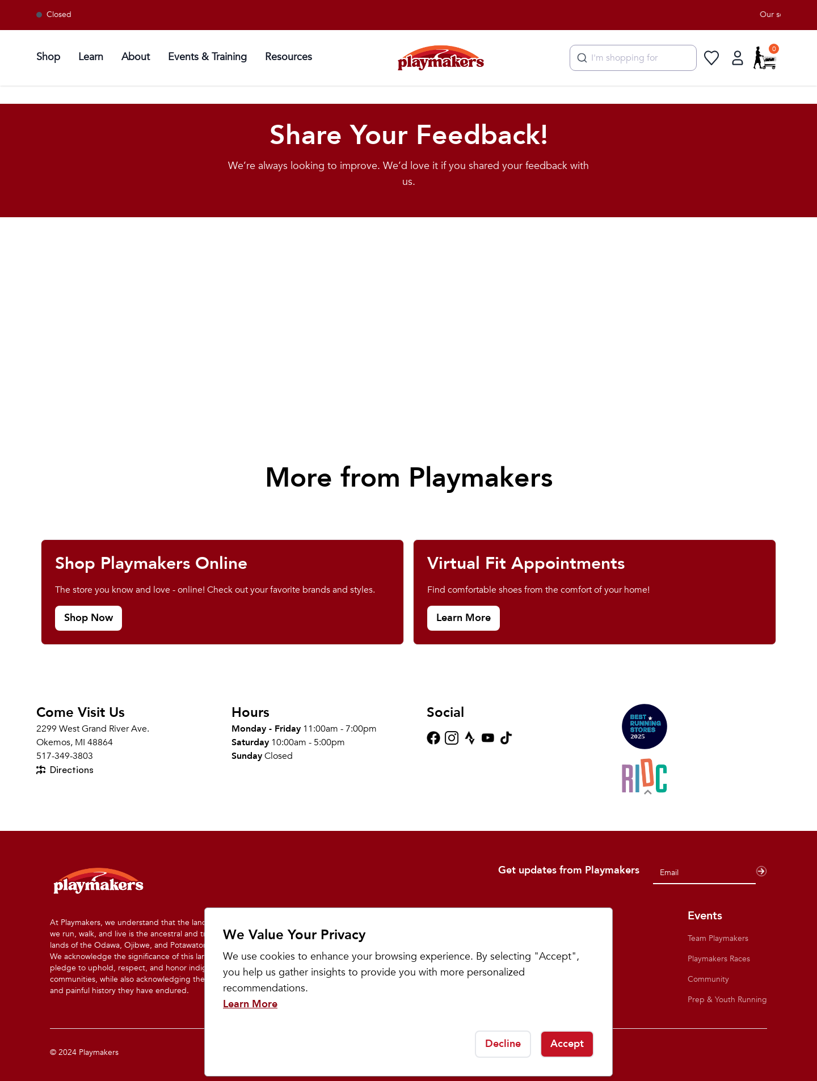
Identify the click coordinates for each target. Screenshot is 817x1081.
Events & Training (207, 57)
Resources (288, 57)
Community (708, 979)
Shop (48, 57)
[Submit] (580, 57)
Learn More (250, 1004)
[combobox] (633, 58)
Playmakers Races (719, 958)
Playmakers (99, 1052)
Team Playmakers (718, 938)
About (135, 57)
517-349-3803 (64, 756)
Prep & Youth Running (727, 999)
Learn (90, 57)
